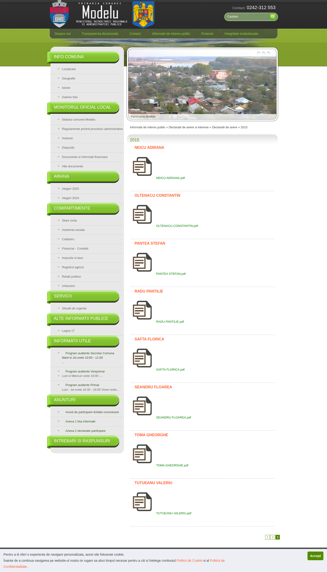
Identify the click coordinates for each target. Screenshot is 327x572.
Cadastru (68, 239)
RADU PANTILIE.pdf (157, 321)
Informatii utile (72, 341)
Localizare (69, 69)
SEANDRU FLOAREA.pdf (160, 417)
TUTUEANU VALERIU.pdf (160, 513)
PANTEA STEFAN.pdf (158, 273)
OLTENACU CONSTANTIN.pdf (164, 226)
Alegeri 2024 (70, 198)
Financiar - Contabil (75, 248)
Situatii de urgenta (74, 308)
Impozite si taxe (72, 258)
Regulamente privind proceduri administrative (92, 129)
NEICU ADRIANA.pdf (157, 178)
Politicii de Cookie (190, 560)
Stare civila (69, 220)
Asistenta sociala (73, 230)
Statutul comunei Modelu (78, 119)
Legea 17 (68, 330)
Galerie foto (70, 97)
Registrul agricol (73, 267)
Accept (315, 556)
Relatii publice (71, 276)
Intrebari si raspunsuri (82, 441)
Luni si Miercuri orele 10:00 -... (82, 376)
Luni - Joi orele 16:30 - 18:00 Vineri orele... (90, 387)
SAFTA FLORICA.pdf (157, 369)
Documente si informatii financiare (85, 157)
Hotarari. (68, 138)
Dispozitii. (68, 147)
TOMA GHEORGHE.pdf (159, 465)
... (93, 357)
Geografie (68, 78)
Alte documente (72, 166)
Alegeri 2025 (70, 188)
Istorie (66, 87)
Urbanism (68, 286)
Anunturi (65, 399)
